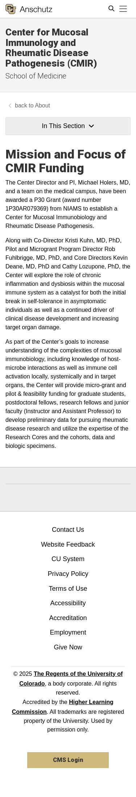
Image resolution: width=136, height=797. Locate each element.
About (42, 105)
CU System (68, 559)
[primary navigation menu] (123, 9)
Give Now (68, 647)
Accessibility (68, 603)
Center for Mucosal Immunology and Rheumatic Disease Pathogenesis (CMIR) (51, 48)
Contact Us (68, 529)
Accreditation (68, 618)
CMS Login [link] (68, 759)
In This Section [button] (68, 126)
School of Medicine (35, 76)
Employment (68, 632)
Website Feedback (68, 544)
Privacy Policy (68, 573)
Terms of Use (68, 588)
